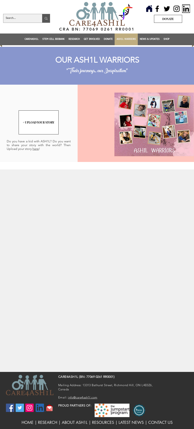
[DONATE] (168, 19)
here (35, 149)
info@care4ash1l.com (82, 397)
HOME (27, 422)
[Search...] (20, 18)
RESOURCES (103, 422)
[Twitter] (167, 9)
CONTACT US (160, 422)
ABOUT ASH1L (74, 422)
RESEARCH (47, 422)
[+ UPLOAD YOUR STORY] (39, 122)
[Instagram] (176, 9)
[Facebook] (157, 9)
